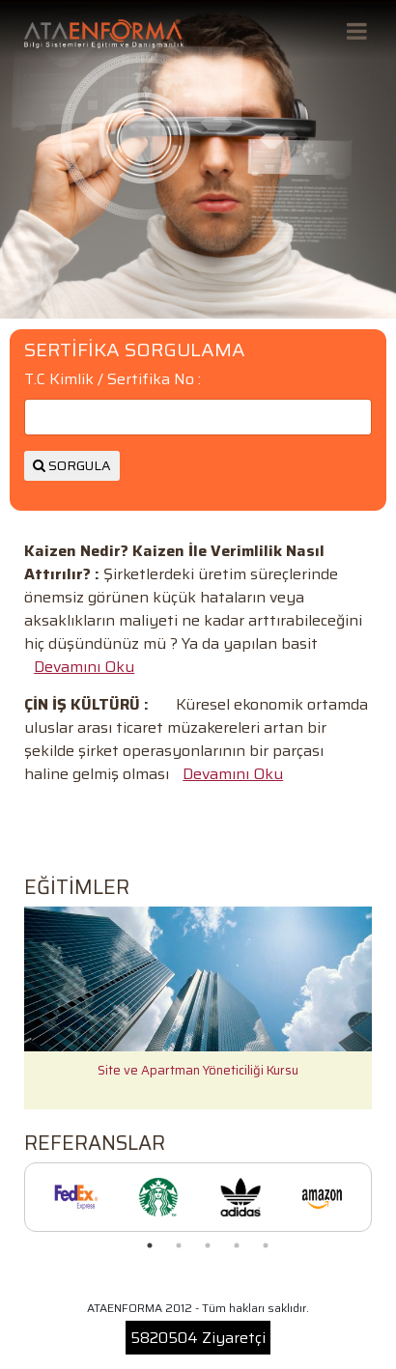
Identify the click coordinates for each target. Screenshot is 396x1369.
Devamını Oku (84, 667)
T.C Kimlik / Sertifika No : (112, 379)
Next (386, 1008)
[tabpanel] (76, 1197)
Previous (9, 1008)
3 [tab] (207, 1245)
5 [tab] (265, 1245)
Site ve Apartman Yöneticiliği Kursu (198, 1070)
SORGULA (72, 465)
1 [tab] (149, 1245)
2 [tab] (178, 1245)
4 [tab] (236, 1245)
